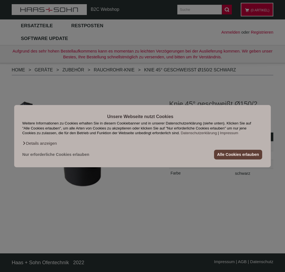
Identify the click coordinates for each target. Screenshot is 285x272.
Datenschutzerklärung (199, 133)
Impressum (229, 133)
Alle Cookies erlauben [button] (238, 154)
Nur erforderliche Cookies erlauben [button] (55, 154)
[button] (39, 143)
